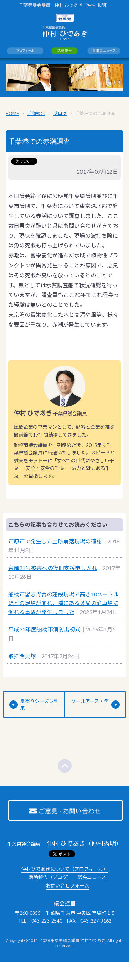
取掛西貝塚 (22, 656)
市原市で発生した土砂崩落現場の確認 (55, 541)
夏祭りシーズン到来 (39, 704)
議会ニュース (91, 877)
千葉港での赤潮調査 (39, 141)
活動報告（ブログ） (50, 877)
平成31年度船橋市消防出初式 (44, 629)
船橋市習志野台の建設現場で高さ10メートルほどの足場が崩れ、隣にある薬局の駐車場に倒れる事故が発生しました (63, 603)
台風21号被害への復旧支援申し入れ (52, 568)
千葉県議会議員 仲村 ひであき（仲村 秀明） (64, 5)
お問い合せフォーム (67, 886)
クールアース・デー (90, 704)
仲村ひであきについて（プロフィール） (64, 869)
